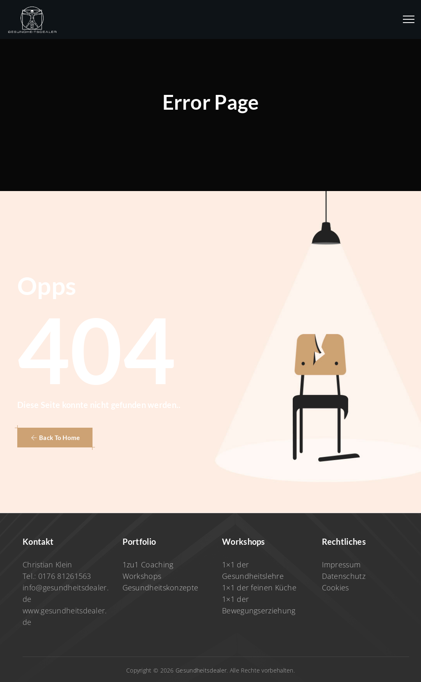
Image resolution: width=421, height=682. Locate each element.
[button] (55, 437)
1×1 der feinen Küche (259, 587)
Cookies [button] (335, 587)
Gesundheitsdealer (201, 670)
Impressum (341, 564)
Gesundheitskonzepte (161, 587)
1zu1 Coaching (148, 564)
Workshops (142, 576)
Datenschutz (343, 576)
